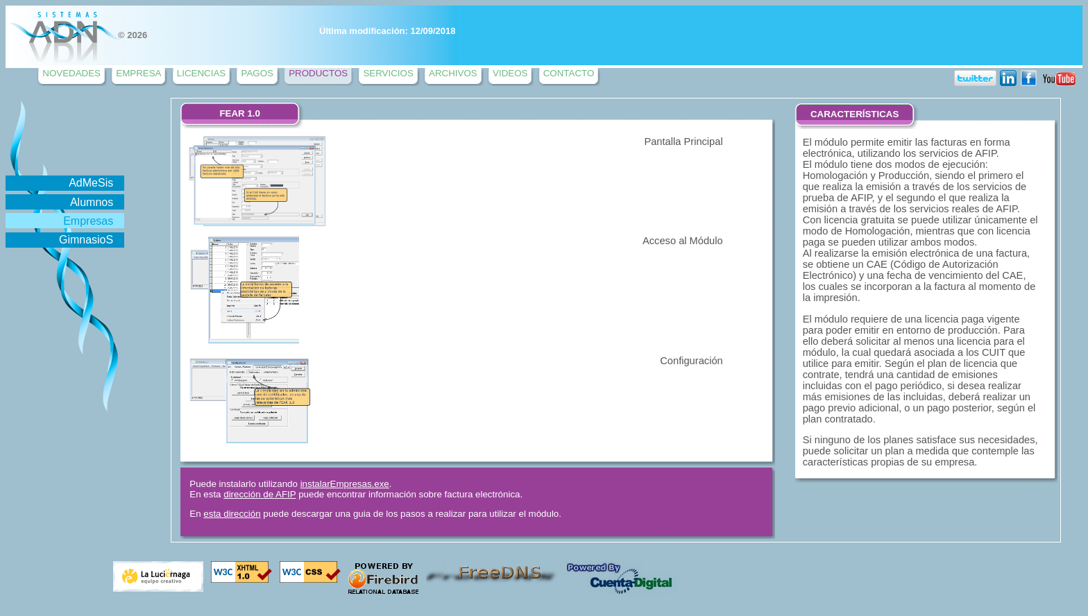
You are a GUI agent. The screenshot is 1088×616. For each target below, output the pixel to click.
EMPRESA (138, 73)
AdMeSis (91, 183)
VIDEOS (510, 73)
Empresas (88, 221)
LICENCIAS (201, 73)
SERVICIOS (388, 73)
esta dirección (231, 513)
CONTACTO (569, 73)
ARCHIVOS (453, 73)
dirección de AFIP (259, 494)
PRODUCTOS (318, 73)
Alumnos (91, 202)
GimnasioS (86, 240)
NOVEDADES (71, 73)
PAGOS (257, 73)
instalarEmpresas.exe (344, 484)
